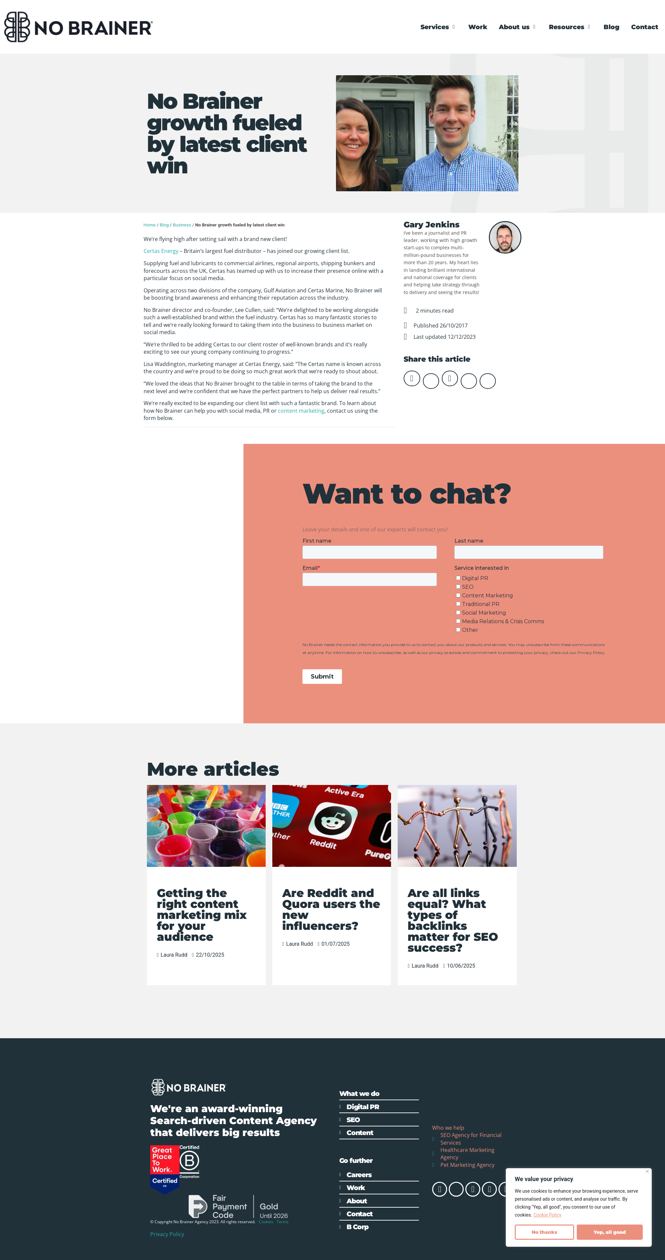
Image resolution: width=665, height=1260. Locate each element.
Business (182, 224)
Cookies (266, 1222)
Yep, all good (610, 1232)
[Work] (478, 27)
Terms (283, 1222)
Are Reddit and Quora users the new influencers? (331, 909)
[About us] (518, 27)
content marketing (301, 410)
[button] (412, 378)
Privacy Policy (167, 1234)
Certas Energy (161, 251)
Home (150, 224)
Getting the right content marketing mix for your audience (202, 915)
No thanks (544, 1232)
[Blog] (611, 27)
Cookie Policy (548, 1215)
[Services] (438, 27)
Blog (164, 224)
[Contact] (645, 27)
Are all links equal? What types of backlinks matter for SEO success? (453, 920)
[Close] (647, 1171)
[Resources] (570, 27)
